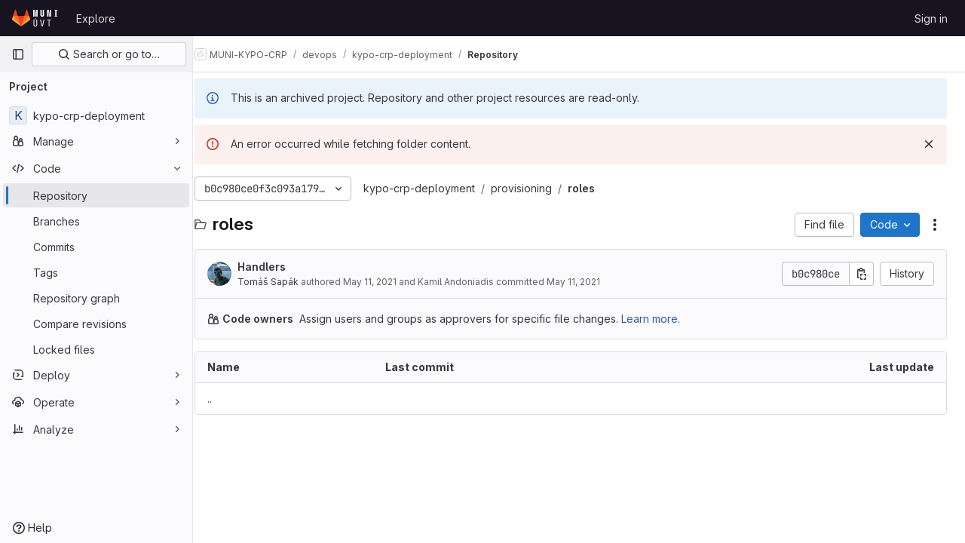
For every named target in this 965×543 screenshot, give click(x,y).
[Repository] (96, 195)
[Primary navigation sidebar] (18, 54)
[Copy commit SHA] (862, 274)
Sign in (931, 18)
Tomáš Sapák (284, 281)
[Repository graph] (96, 298)
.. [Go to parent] (226, 398)
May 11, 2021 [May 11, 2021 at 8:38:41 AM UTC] (386, 281)
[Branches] (96, 221)
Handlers (278, 266)
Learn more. (667, 318)
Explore (95, 18)
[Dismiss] (929, 144)
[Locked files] (96, 349)
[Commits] (96, 247)
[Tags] (96, 272)
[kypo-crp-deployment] (96, 115)
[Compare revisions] (96, 323)
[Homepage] (36, 18)
